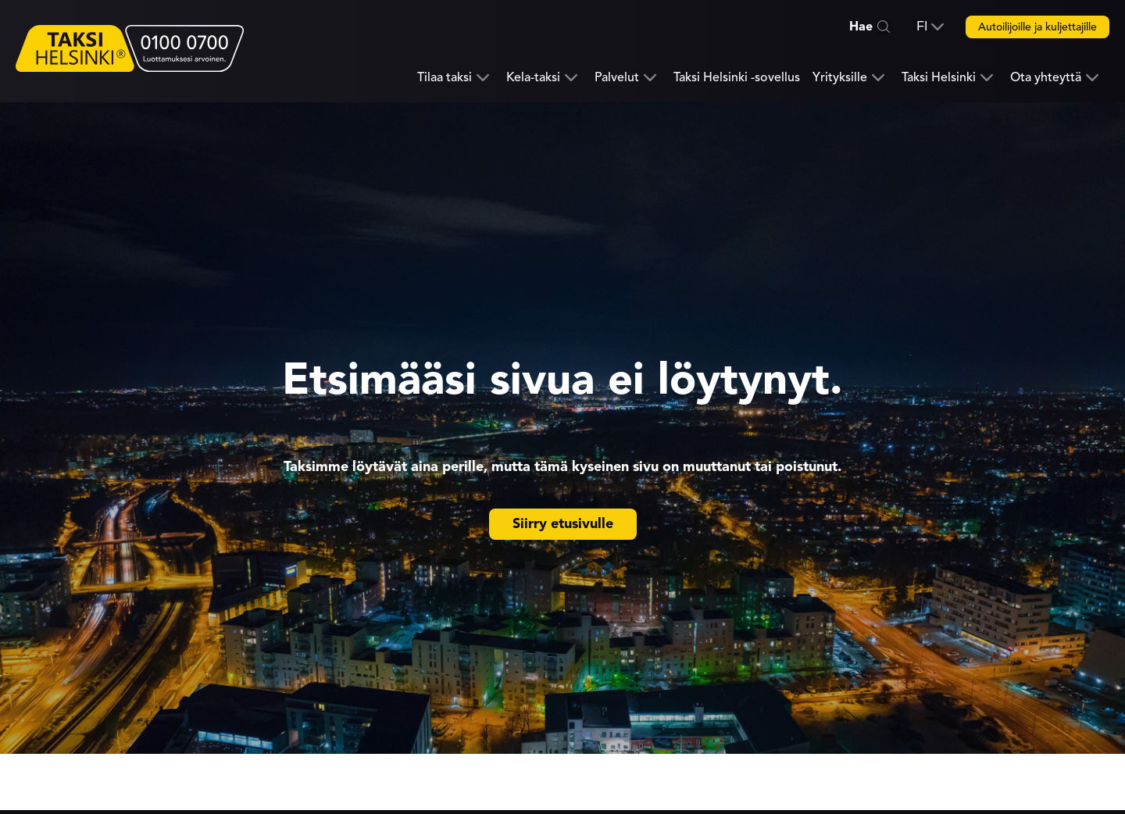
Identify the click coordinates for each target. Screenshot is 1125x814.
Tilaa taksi (444, 77)
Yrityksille (839, 77)
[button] (930, 26)
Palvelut (617, 77)
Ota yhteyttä (1045, 77)
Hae (861, 26)
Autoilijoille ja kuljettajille (1037, 27)
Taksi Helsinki (939, 77)
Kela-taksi (533, 77)
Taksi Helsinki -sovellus (736, 77)
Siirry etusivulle (562, 523)
